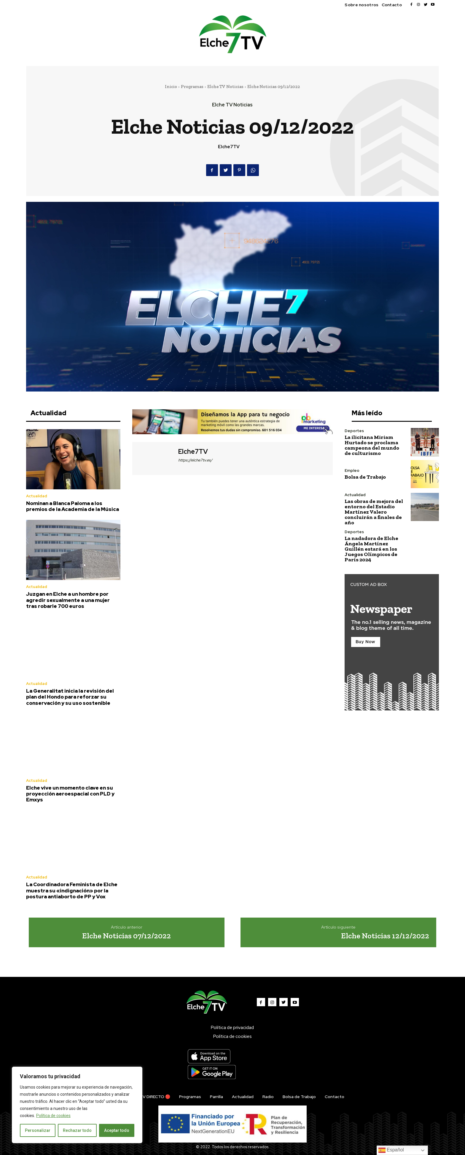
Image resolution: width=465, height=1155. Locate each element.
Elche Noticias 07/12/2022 (126, 935)
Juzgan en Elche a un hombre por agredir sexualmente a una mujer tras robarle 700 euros (68, 600)
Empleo (352, 470)
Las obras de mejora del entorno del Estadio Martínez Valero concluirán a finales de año (374, 512)
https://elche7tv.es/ (195, 460)
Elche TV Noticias (225, 86)
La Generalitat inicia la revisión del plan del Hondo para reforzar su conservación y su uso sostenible (70, 697)
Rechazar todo (77, 1130)
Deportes (354, 431)
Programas (192, 86)
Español (391, 1150)
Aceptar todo (116, 1130)
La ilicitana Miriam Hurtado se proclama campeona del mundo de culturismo (372, 445)
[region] (77, 1105)
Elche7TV (229, 146)
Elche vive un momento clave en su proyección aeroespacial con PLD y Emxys (70, 794)
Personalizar (37, 1130)
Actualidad (36, 496)
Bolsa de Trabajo (365, 477)
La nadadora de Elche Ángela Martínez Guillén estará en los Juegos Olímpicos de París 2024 (371, 549)
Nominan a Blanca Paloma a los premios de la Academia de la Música (72, 506)
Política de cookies (53, 1115)
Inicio (171, 86)
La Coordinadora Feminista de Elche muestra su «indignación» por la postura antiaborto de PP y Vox (71, 890)
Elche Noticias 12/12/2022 (385, 935)
